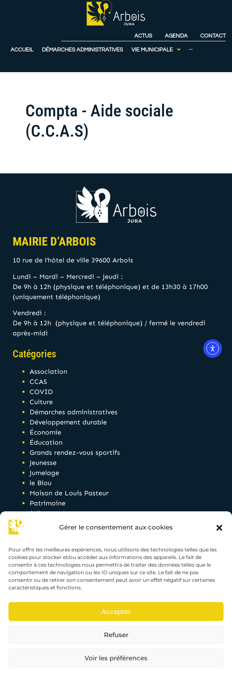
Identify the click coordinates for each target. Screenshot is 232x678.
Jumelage (44, 473)
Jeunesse (43, 463)
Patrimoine (48, 503)
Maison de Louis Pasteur (69, 493)
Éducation (46, 442)
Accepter (116, 612)
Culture (41, 402)
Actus (143, 27)
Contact (213, 27)
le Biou (41, 483)
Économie (45, 432)
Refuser (116, 635)
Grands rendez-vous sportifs (75, 452)
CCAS (38, 382)
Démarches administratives (73, 412)
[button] (219, 528)
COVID (41, 392)
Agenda (176, 27)
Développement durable (68, 422)
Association (48, 371)
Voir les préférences (116, 658)
